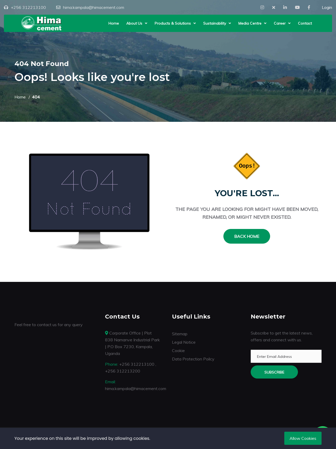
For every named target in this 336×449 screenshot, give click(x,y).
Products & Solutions (173, 23)
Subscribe (274, 372)
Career (280, 23)
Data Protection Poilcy (193, 359)
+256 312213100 (28, 7)
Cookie (178, 350)
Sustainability (214, 23)
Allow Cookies (303, 438)
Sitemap (179, 333)
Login (327, 7)
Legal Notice (184, 342)
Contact (305, 23)
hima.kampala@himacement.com (93, 7)
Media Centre (249, 23)
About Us (134, 23)
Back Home (246, 236)
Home (113, 23)
